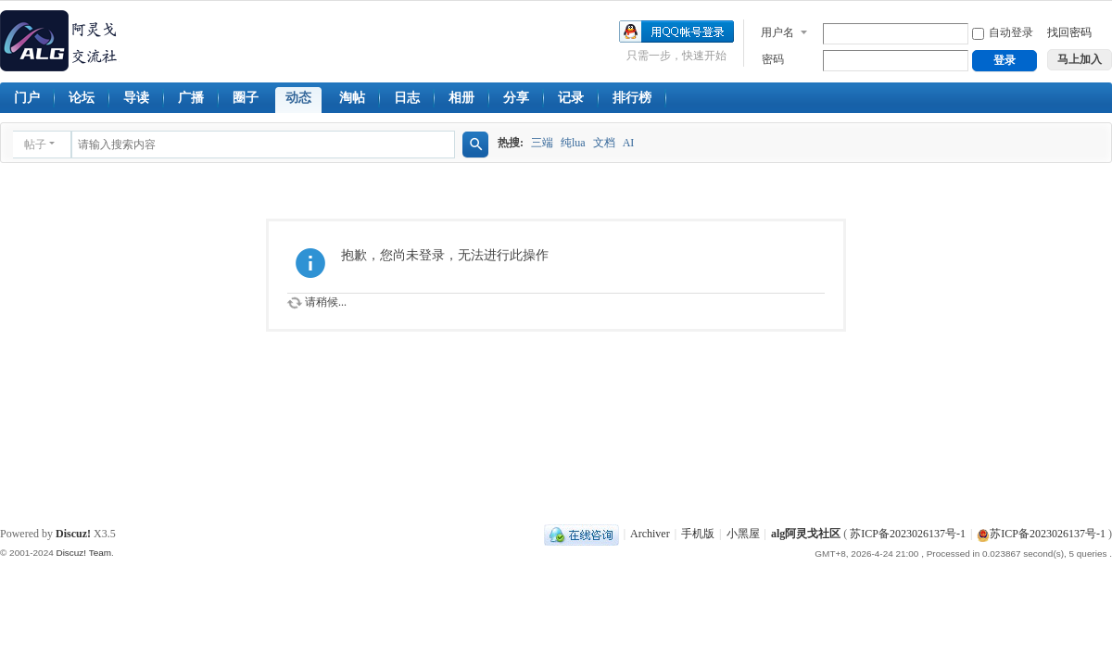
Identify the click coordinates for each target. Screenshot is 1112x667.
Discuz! (73, 533)
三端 (542, 142)
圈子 (246, 98)
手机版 (697, 533)
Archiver (650, 533)
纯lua (573, 142)
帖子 (35, 144)
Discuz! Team (83, 552)
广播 (191, 98)
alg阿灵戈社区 (805, 533)
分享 (516, 98)
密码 (773, 59)
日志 (407, 98)
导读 (136, 98)
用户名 (777, 32)
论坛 (82, 98)
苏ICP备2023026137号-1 (908, 533)
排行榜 (632, 98)
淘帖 (352, 98)
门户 (27, 98)
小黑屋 (743, 533)
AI (629, 142)
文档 (604, 142)
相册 (461, 98)
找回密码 (1069, 32)
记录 (571, 98)
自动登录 (1002, 32)
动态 (298, 98)
